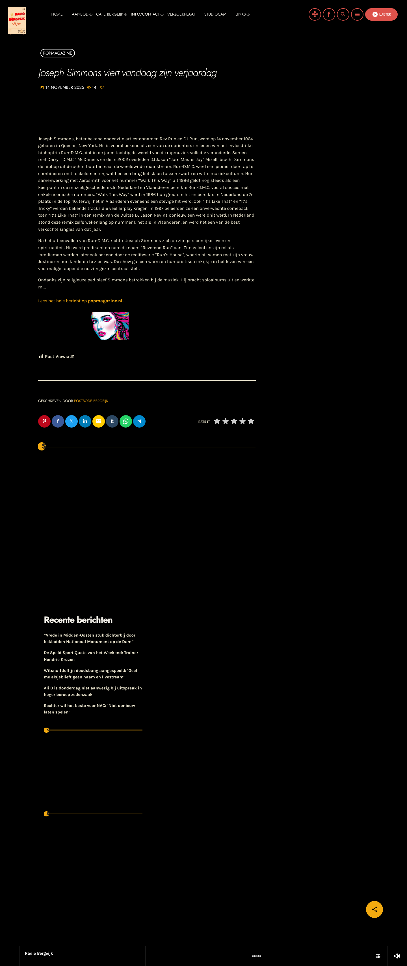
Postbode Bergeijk (91, 401)
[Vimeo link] (27, 14)
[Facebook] (329, 14)
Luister (381, 14)
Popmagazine (57, 53)
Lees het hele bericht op (81, 301)
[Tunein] (315, 14)
